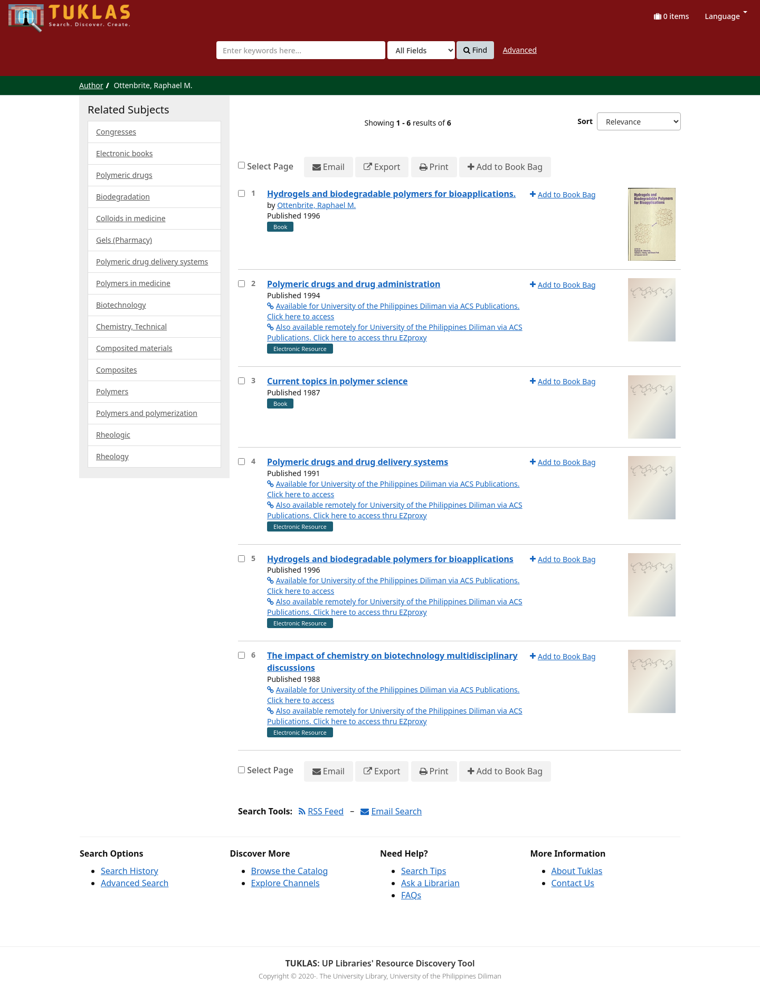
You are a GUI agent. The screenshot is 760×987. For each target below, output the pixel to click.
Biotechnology (121, 305)
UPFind (34, 13)
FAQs (411, 895)
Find (475, 50)
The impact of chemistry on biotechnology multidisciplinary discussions (392, 661)
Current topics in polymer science (337, 381)
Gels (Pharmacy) (124, 240)
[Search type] (421, 50)
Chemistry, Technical (131, 326)
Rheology (112, 456)
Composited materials (134, 348)
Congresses (116, 132)
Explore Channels (285, 883)
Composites (116, 370)
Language (726, 16)
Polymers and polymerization (146, 413)
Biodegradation (123, 197)
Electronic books (124, 153)
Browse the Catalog (289, 871)
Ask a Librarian (430, 883)
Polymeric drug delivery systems (152, 262)
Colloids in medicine (131, 218)
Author (91, 85)
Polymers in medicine (133, 283)
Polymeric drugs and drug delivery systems (357, 462)
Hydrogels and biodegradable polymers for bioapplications (390, 559)
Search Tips (423, 871)
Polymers (112, 391)
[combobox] (300, 50)
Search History (129, 871)
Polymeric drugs (124, 175)
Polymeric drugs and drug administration (353, 284)
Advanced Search (134, 883)
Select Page (270, 166)
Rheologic (113, 435)
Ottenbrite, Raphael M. (316, 205)
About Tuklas (577, 871)
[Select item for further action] (241, 193)
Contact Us (573, 883)
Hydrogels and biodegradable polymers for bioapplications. (391, 194)
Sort (585, 121)
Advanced (520, 50)
